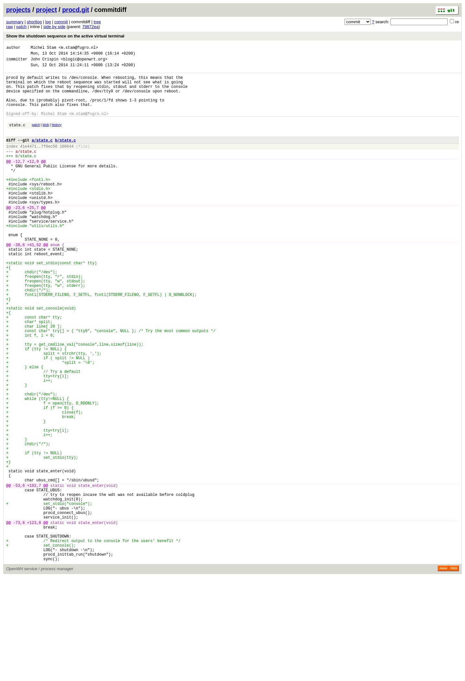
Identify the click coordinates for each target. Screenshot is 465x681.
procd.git (75, 9)
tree (97, 21)
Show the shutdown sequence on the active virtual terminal (65, 36)
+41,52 (34, 281)
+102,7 (34, 573)
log (48, 21)
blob (46, 137)
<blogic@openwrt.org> (84, 62)
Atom (443, 672)
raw (9, 26)
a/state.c (42, 155)
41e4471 (28, 162)
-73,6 (19, 618)
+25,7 (33, 236)
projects (18, 9)
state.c (17, 138)
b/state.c (65, 155)
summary (14, 21)
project (46, 9)
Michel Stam (43, 48)
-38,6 (19, 281)
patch (21, 26)
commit (61, 21)
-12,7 (19, 180)
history (56, 137)
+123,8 (34, 618)
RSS (454, 672)
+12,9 (33, 180)
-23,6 (19, 236)
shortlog (34, 21)
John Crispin (44, 62)
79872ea (90, 26)
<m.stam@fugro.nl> (78, 48)
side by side (54, 26)
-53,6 (19, 573)
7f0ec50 (49, 162)
